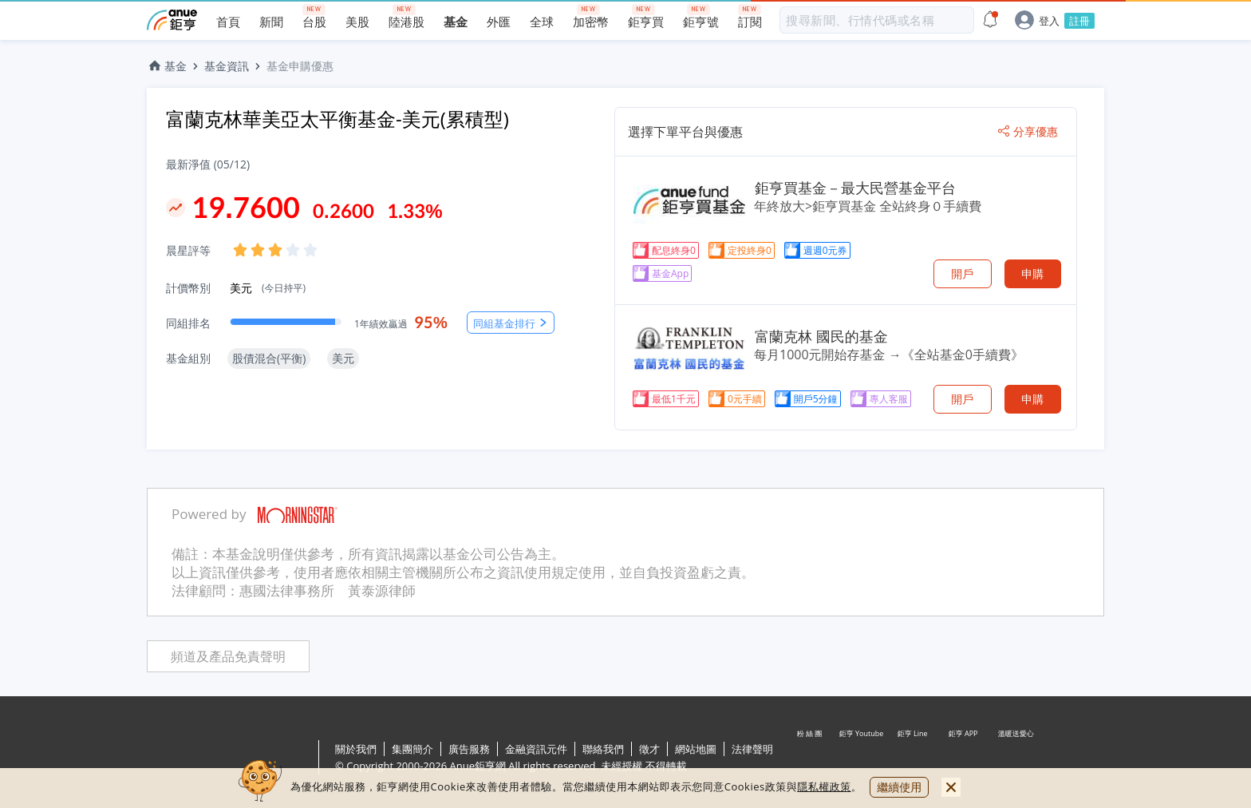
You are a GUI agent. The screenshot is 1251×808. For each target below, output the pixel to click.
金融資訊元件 (536, 749)
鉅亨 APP (963, 758)
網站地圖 (695, 749)
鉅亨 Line (912, 758)
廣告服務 (469, 749)
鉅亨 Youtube (861, 758)
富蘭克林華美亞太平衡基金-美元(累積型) (337, 118)
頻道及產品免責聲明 (228, 656)
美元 (268, 287)
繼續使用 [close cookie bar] (899, 786)
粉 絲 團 (810, 758)
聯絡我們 (603, 749)
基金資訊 (226, 65)
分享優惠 (1028, 131)
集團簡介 (412, 749)
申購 (1032, 273)
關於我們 (356, 749)
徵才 (649, 749)
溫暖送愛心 (1014, 758)
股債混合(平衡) (269, 358)
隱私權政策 (824, 786)
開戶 (962, 273)
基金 (167, 65)
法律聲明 (752, 749)
